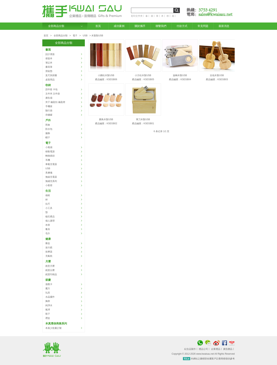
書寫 (48, 49)
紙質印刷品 (51, 274)
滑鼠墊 (48, 71)
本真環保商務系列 (56, 323)
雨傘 (47, 124)
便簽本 (48, 58)
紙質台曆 (50, 270)
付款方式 (182, 26)
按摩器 (48, 251)
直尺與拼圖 (51, 75)
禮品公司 (203, 349)
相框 (47, 195)
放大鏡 (48, 247)
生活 (48, 190)
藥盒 (47, 243)
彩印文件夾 (137, 16)
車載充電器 (51, 164)
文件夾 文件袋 (52, 93)
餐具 (47, 229)
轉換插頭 (50, 155)
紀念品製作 (190, 349)
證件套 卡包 (51, 89)
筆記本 (48, 62)
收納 (48, 85)
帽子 (47, 137)
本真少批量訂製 (53, 328)
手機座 (48, 106)
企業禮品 (215, 349)
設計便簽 (50, 54)
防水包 (48, 129)
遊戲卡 (48, 284)
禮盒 (47, 318)
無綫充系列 (51, 181)
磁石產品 (50, 216)
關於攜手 (140, 26)
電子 (75, 35)
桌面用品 (50, 79)
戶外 (48, 120)
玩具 (47, 292)
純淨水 (48, 305)
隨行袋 (48, 110)
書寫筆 (48, 67)
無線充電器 (51, 177)
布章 (47, 225)
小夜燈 (48, 185)
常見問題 (203, 26)
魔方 (47, 288)
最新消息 (224, 26)
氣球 (47, 309)
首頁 (98, 26)
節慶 (48, 279)
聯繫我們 (161, 26)
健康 (48, 238)
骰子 (47, 313)
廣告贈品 (227, 349)
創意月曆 (50, 266)
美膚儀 (48, 172)
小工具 (48, 208)
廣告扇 (48, 98)
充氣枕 (48, 256)
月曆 (48, 261)
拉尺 (47, 203)
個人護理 (50, 220)
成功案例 (119, 26)
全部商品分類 (56, 26)
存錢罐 (48, 114)
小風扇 (48, 147)
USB (85, 35)
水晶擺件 (50, 297)
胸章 (47, 301)
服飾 (47, 133)
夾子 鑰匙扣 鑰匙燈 (55, 102)
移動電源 (50, 151)
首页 (46, 35)
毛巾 (47, 233)
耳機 (47, 160)
